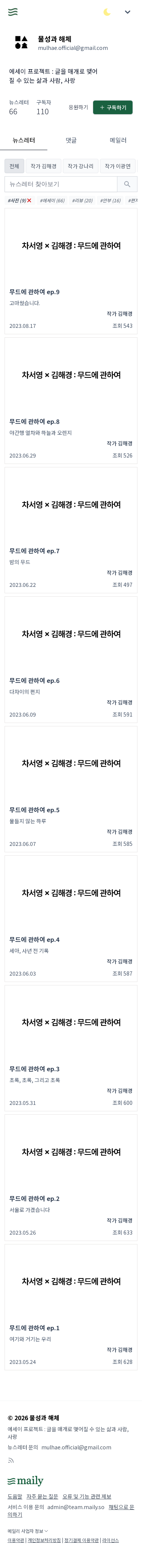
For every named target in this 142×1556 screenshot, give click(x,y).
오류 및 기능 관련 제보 (86, 1496)
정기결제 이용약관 (81, 1540)
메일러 (118, 139)
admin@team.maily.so (76, 1507)
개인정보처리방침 (44, 1540)
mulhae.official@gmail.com (76, 1447)
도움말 (15, 1496)
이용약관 (16, 1540)
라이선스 (110, 1540)
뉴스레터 (23, 139)
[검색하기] (127, 184)
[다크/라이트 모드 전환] (107, 12)
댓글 (71, 139)
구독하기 (112, 107)
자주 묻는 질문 (42, 1496)
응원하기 (78, 107)
